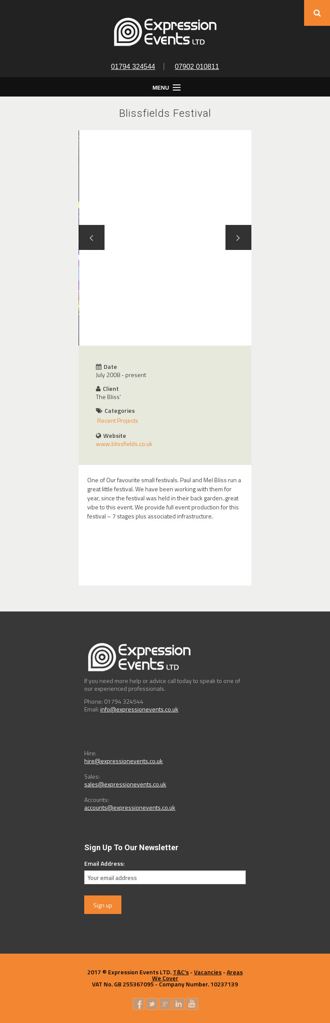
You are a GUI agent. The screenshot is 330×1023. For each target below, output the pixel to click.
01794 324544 (133, 66)
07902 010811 (197, 66)
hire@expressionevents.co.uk (123, 760)
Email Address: (104, 863)
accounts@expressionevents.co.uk (129, 807)
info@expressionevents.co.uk (139, 709)
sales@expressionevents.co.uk (125, 784)
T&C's (181, 971)
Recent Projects (117, 420)
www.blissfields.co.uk (124, 443)
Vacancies (208, 971)
